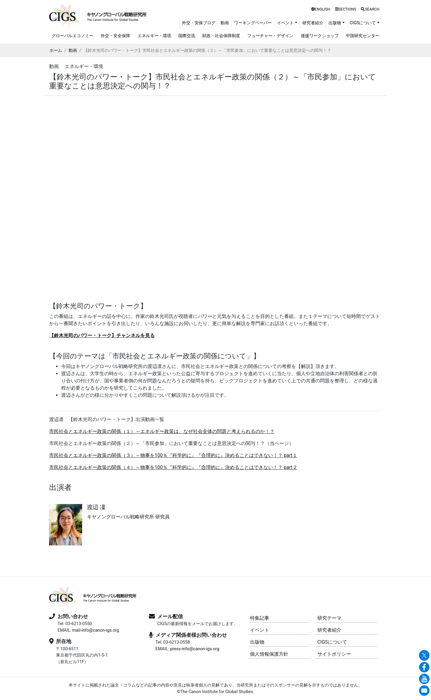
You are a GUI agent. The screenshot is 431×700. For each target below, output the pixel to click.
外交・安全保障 (115, 35)
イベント (259, 630)
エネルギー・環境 (154, 35)
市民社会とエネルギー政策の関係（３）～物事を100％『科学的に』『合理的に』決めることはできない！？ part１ (173, 455)
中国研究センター (362, 35)
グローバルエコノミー (73, 35)
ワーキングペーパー (253, 22)
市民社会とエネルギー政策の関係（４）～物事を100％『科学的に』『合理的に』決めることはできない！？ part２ (173, 467)
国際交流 (186, 35)
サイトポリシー (334, 654)
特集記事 (259, 618)
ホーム (55, 50)
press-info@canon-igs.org (194, 648)
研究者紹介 (312, 22)
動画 (225, 22)
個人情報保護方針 (269, 654)
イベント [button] (285, 22)
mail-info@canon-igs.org (95, 630)
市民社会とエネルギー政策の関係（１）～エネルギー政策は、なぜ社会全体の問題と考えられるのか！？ (162, 431)
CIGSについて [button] (363, 22)
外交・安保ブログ (199, 22)
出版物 (257, 642)
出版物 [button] (334, 22)
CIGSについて (332, 642)
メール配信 (170, 616)
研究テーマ (329, 618)
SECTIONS (345, 9)
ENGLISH (320, 9)
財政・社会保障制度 (221, 35)
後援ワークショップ (320, 35)
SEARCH (370, 9)
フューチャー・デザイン (270, 35)
